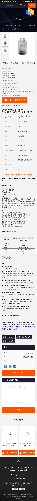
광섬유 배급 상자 (8, 341)
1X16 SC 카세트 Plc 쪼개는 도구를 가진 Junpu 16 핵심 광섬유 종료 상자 (9, 444)
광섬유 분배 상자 (16, 25)
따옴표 (32, 5)
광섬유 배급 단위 (8, 337)
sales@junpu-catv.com (9, 1)
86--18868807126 (29, 1)
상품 (6, 25)
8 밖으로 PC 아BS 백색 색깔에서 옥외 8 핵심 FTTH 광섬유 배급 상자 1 (27, 444)
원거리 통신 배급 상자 (24, 337)
